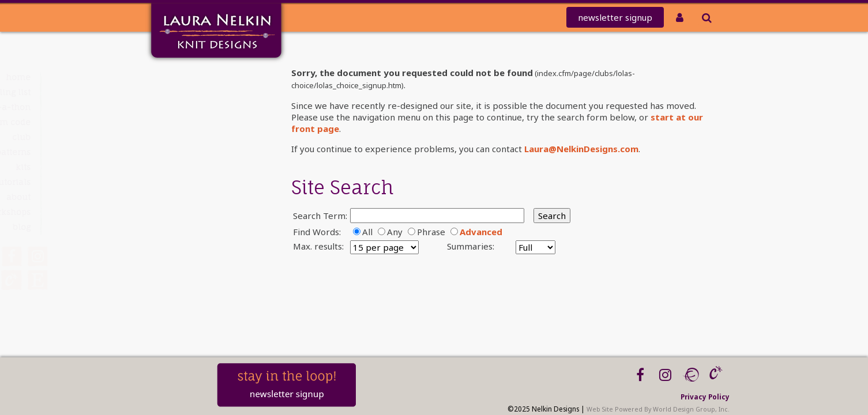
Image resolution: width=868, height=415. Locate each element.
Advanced (481, 231)
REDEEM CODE (177, 122)
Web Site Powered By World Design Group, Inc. (658, 409)
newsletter (615, 17)
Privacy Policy (705, 396)
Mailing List (181, 92)
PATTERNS (187, 152)
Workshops (182, 212)
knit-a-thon (180, 107)
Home (192, 77)
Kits (197, 167)
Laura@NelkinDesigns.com (581, 148)
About (193, 197)
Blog (196, 227)
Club (195, 137)
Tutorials (187, 182)
